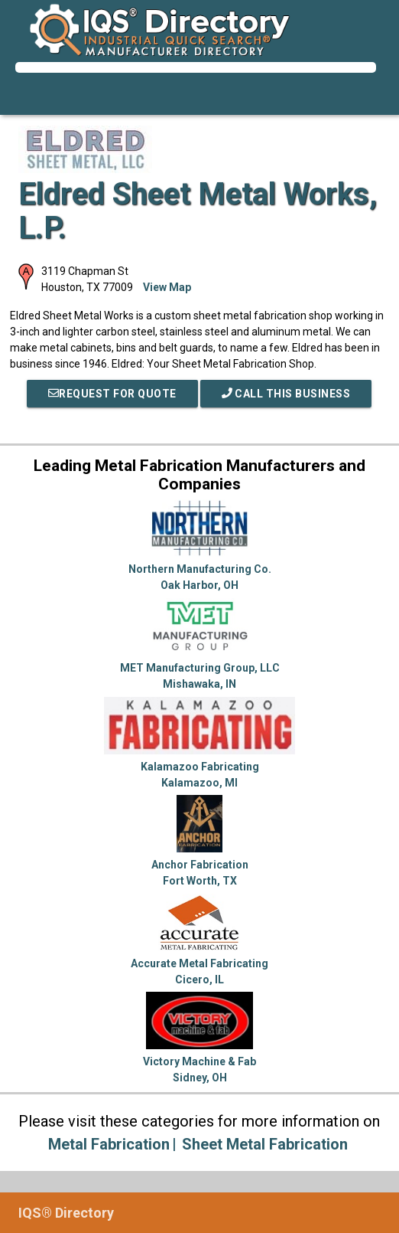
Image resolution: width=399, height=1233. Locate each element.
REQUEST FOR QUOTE (112, 394)
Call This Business (286, 394)
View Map (167, 287)
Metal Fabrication (109, 1144)
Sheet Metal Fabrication (265, 1144)
